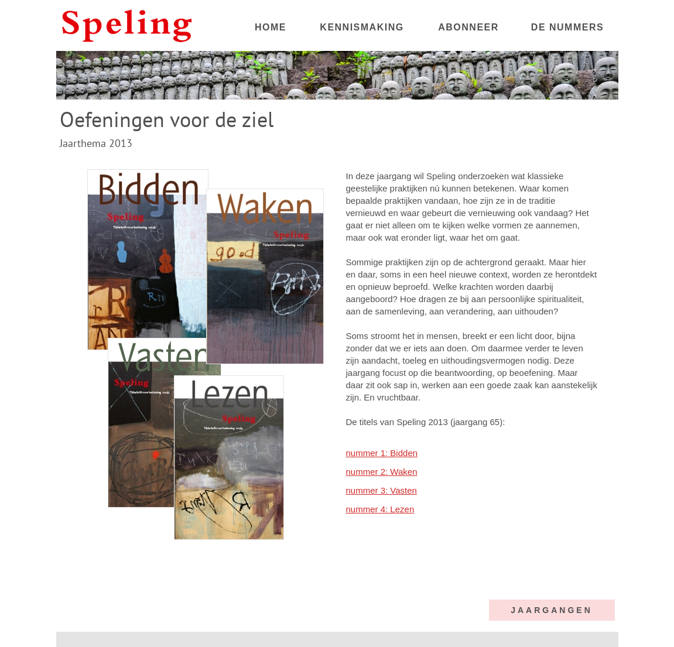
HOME (270, 27)
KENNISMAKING (361, 27)
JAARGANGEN (552, 610)
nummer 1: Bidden (382, 453)
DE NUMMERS (567, 27)
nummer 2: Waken (382, 472)
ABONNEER (468, 27)
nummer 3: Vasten (381, 490)
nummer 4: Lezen (380, 509)
